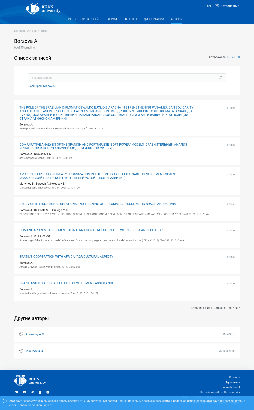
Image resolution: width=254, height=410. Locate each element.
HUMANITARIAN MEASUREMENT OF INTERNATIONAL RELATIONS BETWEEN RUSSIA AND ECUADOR (91, 235)
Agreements (233, 382)
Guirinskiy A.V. (34, 339)
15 (228, 62)
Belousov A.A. (34, 355)
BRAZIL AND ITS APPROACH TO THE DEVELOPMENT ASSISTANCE (66, 287)
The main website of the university (219, 392)
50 (238, 62)
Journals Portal (231, 387)
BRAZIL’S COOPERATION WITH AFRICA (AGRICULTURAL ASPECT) (66, 261)
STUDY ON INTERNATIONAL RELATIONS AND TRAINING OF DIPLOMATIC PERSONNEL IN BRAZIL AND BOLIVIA (97, 208)
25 (233, 62)
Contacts (234, 377)
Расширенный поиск (41, 90)
